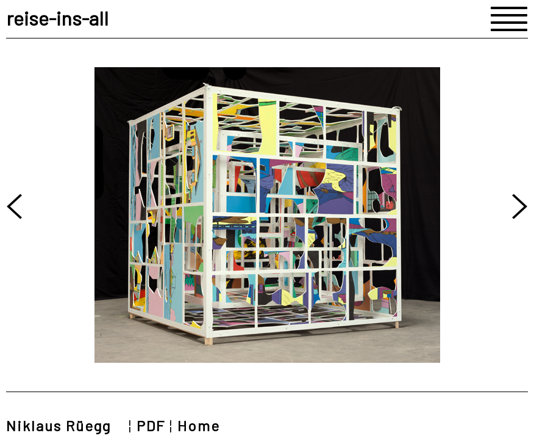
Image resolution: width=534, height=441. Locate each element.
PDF (151, 425)
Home (198, 425)
